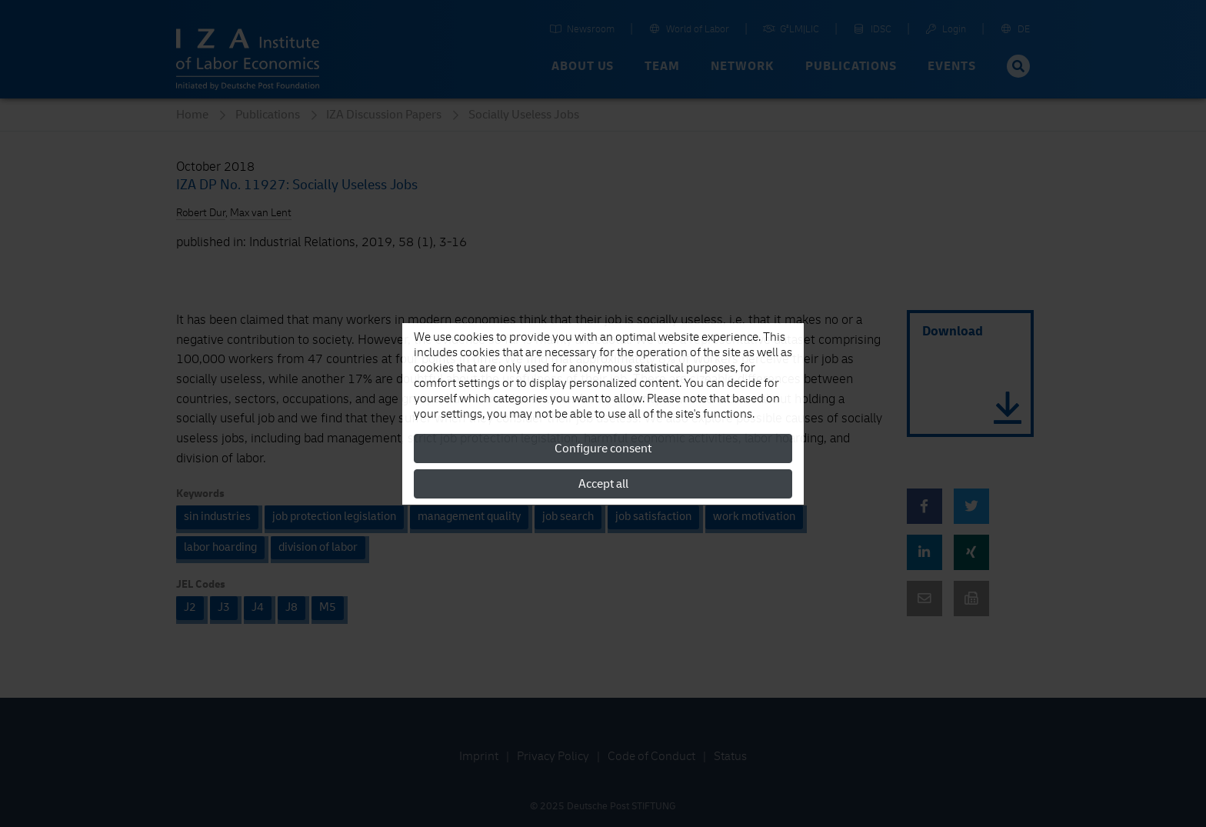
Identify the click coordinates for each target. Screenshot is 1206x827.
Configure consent (603, 448)
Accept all (603, 484)
